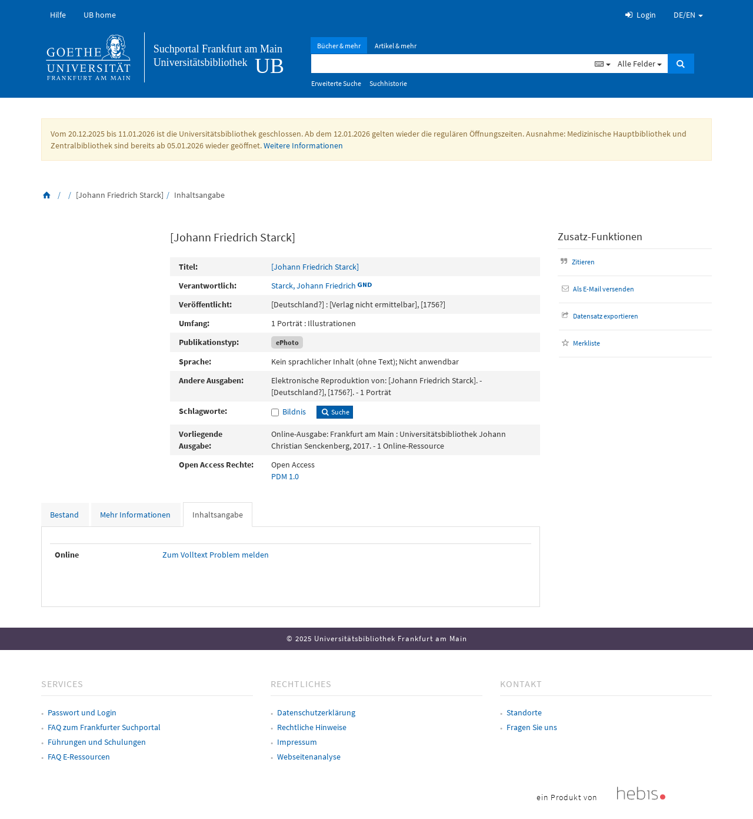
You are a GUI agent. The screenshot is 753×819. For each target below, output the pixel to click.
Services (62, 683)
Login (639, 14)
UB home (100, 14)
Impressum (297, 742)
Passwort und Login (82, 712)
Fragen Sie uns (532, 727)
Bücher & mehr (339, 45)
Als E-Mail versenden (597, 288)
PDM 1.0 (285, 476)
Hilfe (58, 14)
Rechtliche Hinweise (311, 727)
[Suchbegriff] (451, 64)
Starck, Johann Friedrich (313, 285)
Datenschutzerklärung (316, 712)
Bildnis (294, 411)
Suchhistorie (388, 83)
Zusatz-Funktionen (600, 236)
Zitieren (576, 261)
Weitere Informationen (303, 145)
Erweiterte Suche (336, 83)
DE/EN (688, 14)
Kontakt (521, 683)
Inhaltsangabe (217, 514)
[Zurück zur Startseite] (47, 195)
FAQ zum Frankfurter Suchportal (104, 727)
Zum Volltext (185, 554)
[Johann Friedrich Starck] (315, 266)
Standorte (524, 712)
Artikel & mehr (396, 45)
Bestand (64, 514)
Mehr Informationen (135, 514)
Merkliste (580, 343)
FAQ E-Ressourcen (79, 756)
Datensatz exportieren (599, 315)
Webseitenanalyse (309, 756)
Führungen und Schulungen (97, 742)
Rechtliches (301, 683)
